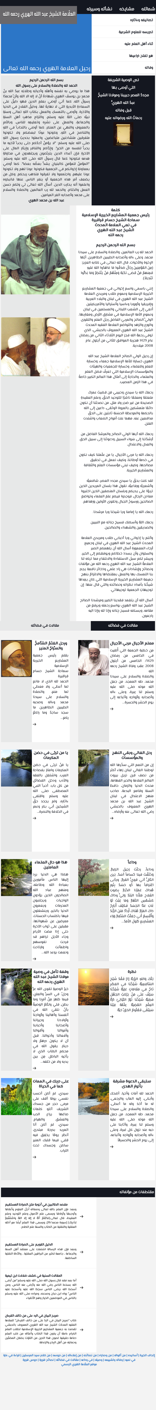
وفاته (149, 68)
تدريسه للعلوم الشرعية (136, 32)
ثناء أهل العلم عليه (139, 44)
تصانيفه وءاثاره (141, 20)
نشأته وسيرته (99, 9)
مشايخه (126, 9)
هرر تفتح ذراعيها (141, 56)
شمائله (148, 9)
